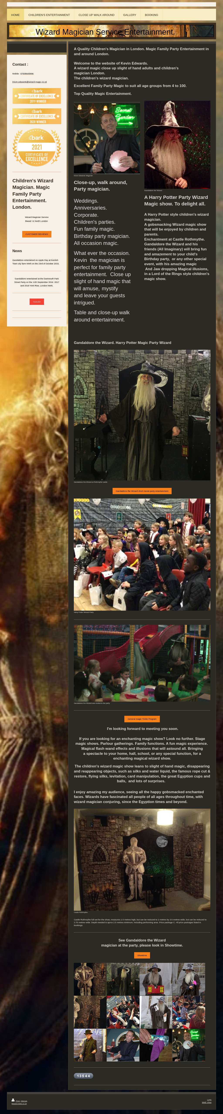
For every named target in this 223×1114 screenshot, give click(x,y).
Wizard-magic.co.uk (19, 1104)
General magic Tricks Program (142, 719)
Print (16, 1101)
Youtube (37, 302)
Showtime (142, 955)
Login (209, 1100)
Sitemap (24, 1101)
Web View (206, 1102)
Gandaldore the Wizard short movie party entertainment (142, 491)
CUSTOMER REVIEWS (36, 234)
